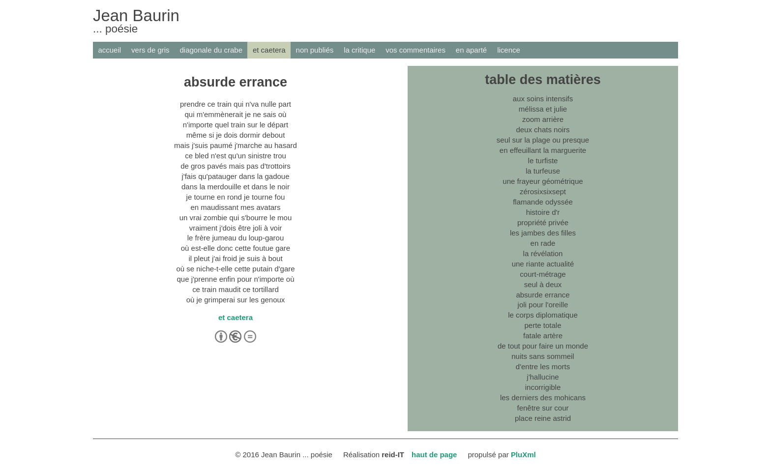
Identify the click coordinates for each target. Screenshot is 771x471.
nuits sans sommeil (542, 356)
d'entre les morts (543, 366)
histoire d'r (543, 212)
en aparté (471, 50)
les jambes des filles (543, 233)
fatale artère (543, 335)
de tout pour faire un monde (543, 346)
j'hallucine (543, 377)
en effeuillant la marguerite (543, 150)
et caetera (269, 50)
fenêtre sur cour (543, 408)
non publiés (315, 50)
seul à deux (543, 284)
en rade (543, 243)
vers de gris (150, 50)
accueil (109, 50)
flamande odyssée (543, 202)
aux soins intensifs (543, 98)
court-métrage (542, 274)
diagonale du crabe (211, 50)
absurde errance (542, 295)
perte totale (543, 325)
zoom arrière (542, 119)
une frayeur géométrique (543, 181)
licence (508, 50)
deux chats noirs (542, 129)
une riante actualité (543, 264)
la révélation (543, 253)
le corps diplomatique (543, 315)
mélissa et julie (543, 109)
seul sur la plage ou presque (543, 140)
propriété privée (542, 222)
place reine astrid (543, 418)
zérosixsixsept (543, 191)
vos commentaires (415, 50)
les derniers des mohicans (543, 397)
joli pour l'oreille (543, 304)
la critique (359, 50)
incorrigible (543, 387)
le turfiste (543, 160)
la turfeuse (543, 171)
